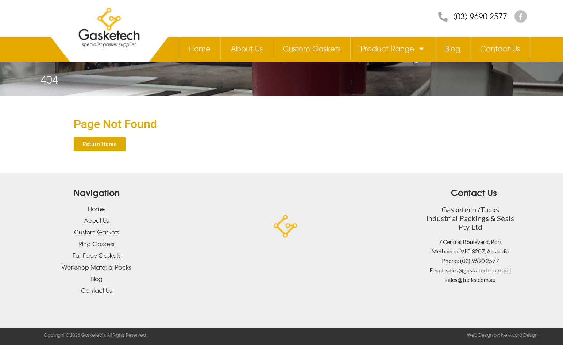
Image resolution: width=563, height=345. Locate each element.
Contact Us (500, 48)
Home (200, 48)
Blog (452, 48)
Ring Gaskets (96, 243)
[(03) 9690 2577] (443, 17)
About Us (247, 48)
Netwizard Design (518, 335)
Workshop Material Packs (96, 267)
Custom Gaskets (311, 48)
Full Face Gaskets (96, 255)
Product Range (392, 48)
